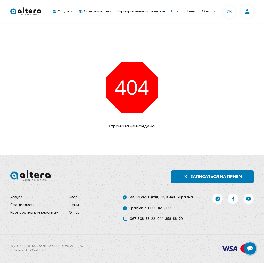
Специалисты (95, 12)
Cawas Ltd (40, 250)
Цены (191, 11)
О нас (209, 11)
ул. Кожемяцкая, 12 (147, 197)
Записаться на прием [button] (212, 176)
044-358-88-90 (170, 219)
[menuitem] (61, 11)
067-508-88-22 (142, 219)
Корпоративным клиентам (141, 11)
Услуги (63, 12)
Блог (175, 11)
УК (229, 12)
